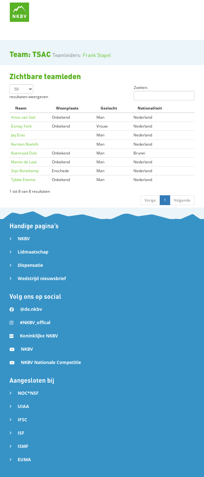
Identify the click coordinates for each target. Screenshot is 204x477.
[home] (19, 12)
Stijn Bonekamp (25, 170)
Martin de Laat (24, 162)
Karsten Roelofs (25, 144)
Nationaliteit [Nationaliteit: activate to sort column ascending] (150, 108)
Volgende (182, 200)
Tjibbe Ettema (23, 179)
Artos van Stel (23, 117)
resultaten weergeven (28, 91)
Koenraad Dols (24, 153)
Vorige (150, 200)
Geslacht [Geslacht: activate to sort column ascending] (109, 108)
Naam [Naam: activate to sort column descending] (21, 108)
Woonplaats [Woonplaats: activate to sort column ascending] (67, 108)
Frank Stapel (97, 55)
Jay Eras (18, 135)
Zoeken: (164, 92)
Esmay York (21, 126)
